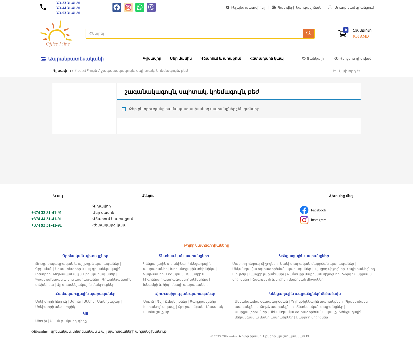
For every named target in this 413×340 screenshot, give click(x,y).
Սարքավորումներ (251, 312)
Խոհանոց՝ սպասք (159, 307)
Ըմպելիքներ (176, 301)
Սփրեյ (75, 301)
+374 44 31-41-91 (46, 219)
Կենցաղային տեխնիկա (164, 264)
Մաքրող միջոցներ (312, 317)
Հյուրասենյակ (190, 307)
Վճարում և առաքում (220, 58)
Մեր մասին (181, 58)
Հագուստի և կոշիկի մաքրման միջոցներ (287, 279)
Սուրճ (148, 301)
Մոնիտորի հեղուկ (51, 301)
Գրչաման (43, 269)
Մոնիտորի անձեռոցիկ (55, 307)
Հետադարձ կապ (267, 58)
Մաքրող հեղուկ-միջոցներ (255, 264)
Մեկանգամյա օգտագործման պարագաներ (271, 269)
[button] (355, 33)
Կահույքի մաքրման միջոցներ (313, 274)
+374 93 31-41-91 (46, 225)
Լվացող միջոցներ (329, 269)
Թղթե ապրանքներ (277, 307)
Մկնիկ (89, 301)
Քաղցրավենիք (203, 301)
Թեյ (159, 301)
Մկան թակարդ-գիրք (68, 321)
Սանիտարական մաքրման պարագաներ (317, 264)
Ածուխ (41, 321)
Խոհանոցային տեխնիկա (192, 269)
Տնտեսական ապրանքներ (319, 307)
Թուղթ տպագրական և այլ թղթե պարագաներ (77, 264)
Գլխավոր (152, 58)
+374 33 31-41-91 (46, 212)
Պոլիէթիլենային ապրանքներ (317, 301)
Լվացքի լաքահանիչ (266, 274)
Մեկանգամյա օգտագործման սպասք (303, 312)
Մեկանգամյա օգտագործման (261, 301)
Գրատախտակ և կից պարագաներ (67, 279)
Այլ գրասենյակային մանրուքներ (86, 285)
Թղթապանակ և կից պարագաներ (84, 274)
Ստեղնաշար (108, 301)
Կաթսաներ (153, 274)
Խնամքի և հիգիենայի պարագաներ (175, 285)
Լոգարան (175, 274)
